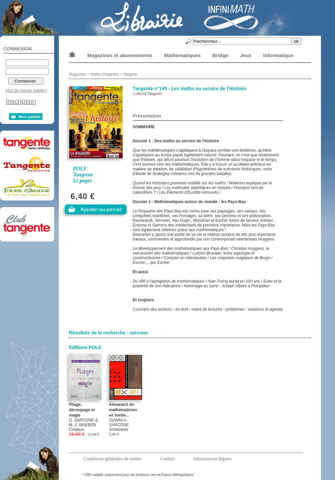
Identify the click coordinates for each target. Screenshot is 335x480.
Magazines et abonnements (119, 55)
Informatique (278, 55)
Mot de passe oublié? (26, 90)
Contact (167, 458)
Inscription (21, 101)
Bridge (220, 55)
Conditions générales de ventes (112, 458)
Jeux (245, 55)
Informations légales (212, 458)
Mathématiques (182, 55)
